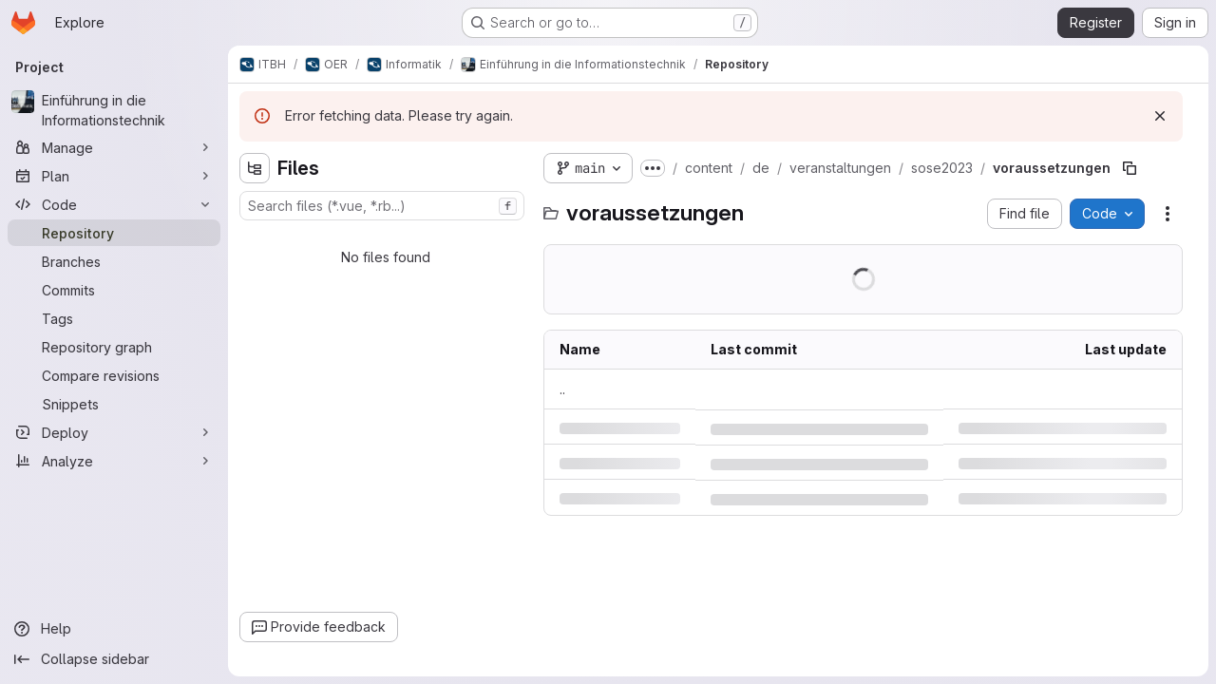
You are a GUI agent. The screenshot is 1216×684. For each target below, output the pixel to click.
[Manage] (114, 147)
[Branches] (114, 261)
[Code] (114, 204)
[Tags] (114, 318)
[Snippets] (114, 403)
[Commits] (114, 289)
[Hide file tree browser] (254, 168)
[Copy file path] (1129, 168)
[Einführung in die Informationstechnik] (114, 110)
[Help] (114, 629)
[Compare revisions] (114, 375)
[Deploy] (114, 432)
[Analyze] (114, 460)
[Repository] (114, 232)
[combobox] (381, 205)
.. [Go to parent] (562, 389)
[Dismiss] (1160, 115)
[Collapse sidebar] (114, 659)
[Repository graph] (114, 346)
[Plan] (114, 175)
